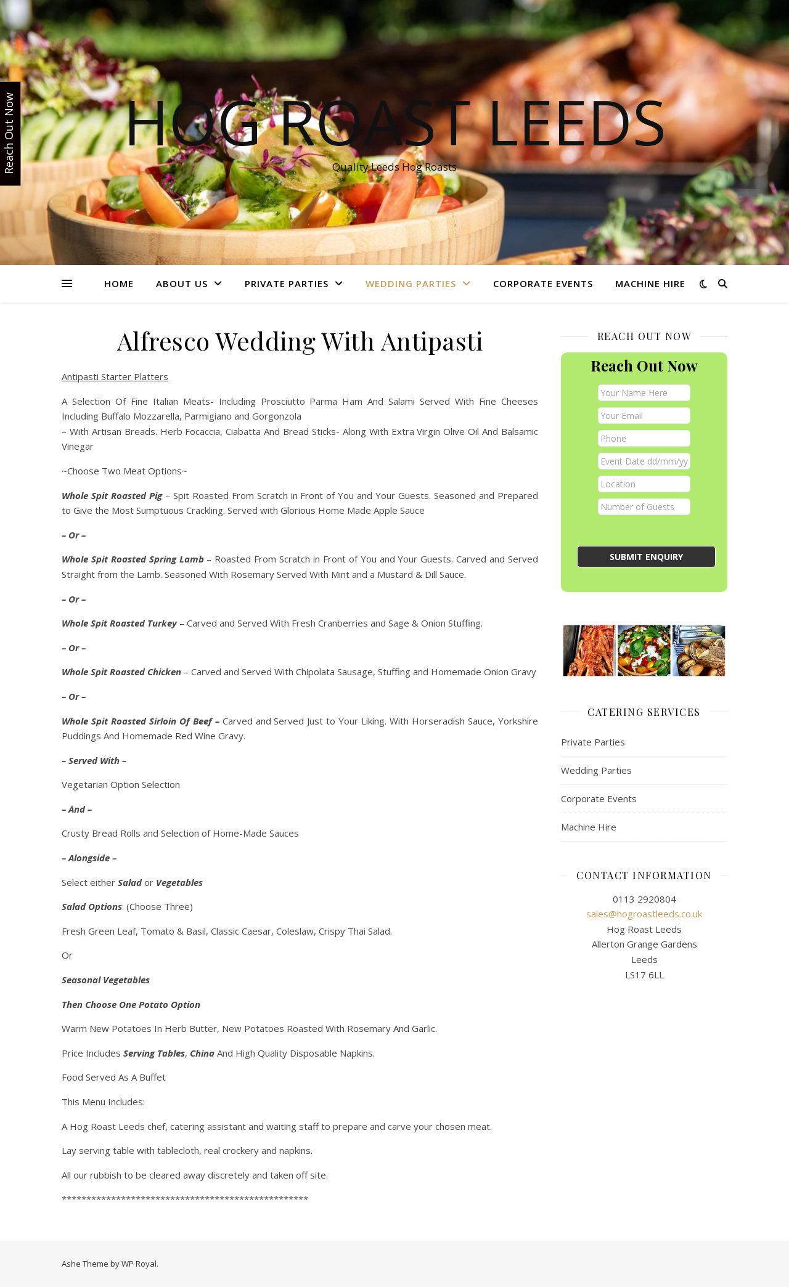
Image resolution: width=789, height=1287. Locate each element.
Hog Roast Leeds (394, 121)
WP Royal (139, 1263)
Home (119, 283)
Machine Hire (650, 283)
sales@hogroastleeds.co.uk (644, 913)
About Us (182, 283)
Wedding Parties (411, 283)
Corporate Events (543, 283)
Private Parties (287, 283)
